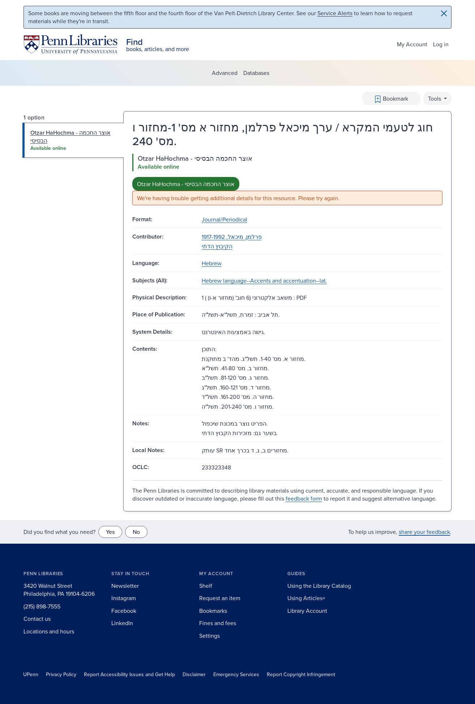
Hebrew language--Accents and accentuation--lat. (264, 280)
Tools (435, 98)
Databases (256, 73)
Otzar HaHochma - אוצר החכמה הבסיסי (186, 184)
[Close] (444, 13)
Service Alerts (334, 13)
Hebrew (212, 263)
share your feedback (424, 532)
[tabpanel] (287, 180)
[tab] (73, 140)
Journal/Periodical (224, 219)
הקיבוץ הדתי (217, 246)
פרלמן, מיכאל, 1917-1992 (232, 237)
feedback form (304, 498)
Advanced (225, 73)
